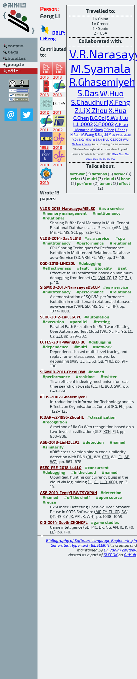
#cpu (120, 238)
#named (96, 371)
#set (122, 268)
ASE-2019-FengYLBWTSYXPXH (68, 492)
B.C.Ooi (98, 118)
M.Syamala (100, 68)
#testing (102, 321)
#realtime (85, 376)
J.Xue (113, 159)
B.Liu (106, 139)
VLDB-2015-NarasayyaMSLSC (67, 208)
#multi (80, 346)
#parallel (79, 321)
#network (102, 346)
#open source (109, 497)
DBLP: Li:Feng (52, 35)
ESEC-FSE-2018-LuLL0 (61, 467)
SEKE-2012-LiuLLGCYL (60, 316)
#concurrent (97, 467)
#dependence (55, 346)
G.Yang (90, 139)
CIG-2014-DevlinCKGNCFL (64, 522)
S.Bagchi (101, 134)
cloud (109, 178)
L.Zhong (121, 130)
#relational (53, 217)
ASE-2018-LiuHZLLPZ (60, 442)
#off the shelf (77, 497)
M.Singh (96, 130)
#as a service (111, 208)
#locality (103, 268)
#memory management (64, 213)
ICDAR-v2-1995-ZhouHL (62, 417)
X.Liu (127, 134)
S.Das (88, 93)
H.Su (100, 159)
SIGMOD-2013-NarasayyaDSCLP (70, 287)
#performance (90, 243)
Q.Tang (95, 159)
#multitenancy (106, 213)
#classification (101, 417)
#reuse (49, 502)
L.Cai (82, 139)
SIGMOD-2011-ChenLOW (62, 371)
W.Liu (119, 134)
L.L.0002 (83, 124)
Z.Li (79, 110)
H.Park (75, 134)
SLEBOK (111, 554)
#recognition (54, 421)
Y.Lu (112, 134)
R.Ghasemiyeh (102, 81)
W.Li (125, 139)
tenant (105, 183)
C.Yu (104, 159)
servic (119, 173)
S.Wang (89, 159)
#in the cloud (83, 472)
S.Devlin (86, 144)
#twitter (108, 376)
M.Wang (87, 134)
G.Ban (127, 154)
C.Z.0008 (116, 139)
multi (92, 178)
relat (75, 178)
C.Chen (81, 118)
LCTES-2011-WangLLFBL (62, 342)
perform (84, 183)
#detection (93, 442)
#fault (83, 268)
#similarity (53, 446)
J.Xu (108, 159)
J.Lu (123, 118)
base (125, 178)
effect (124, 183)
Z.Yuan (121, 154)
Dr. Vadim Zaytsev (120, 549)
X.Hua (117, 110)
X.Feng (119, 102)
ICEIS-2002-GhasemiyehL (64, 396)
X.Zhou (97, 110)
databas (99, 173)
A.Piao (121, 124)
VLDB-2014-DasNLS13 (60, 238)
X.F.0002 (104, 124)
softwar (77, 173)
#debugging (89, 263)
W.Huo (112, 93)
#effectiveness (56, 268)
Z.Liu (99, 139)
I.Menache (82, 130)
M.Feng (115, 154)
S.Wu (112, 118)
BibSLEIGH (100, 545)
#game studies (105, 522)
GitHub (130, 554)
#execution (53, 321)
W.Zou (76, 144)
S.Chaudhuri (89, 102)
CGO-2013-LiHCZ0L (57, 263)
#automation (96, 316)
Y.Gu (75, 139)
